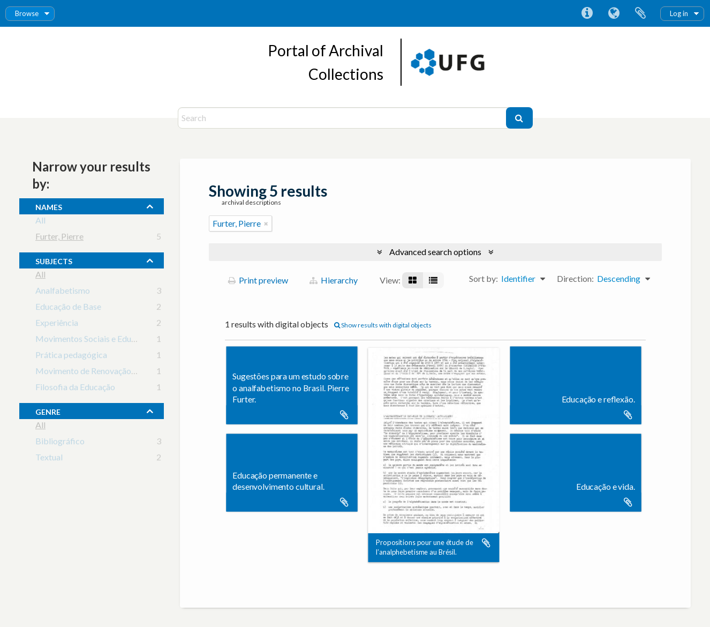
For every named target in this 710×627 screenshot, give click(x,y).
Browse (27, 13)
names (48, 205)
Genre (48, 410)
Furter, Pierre (59, 238)
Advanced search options (435, 252)
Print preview (258, 280)
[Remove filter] (266, 223)
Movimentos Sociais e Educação (94, 340)
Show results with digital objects (383, 325)
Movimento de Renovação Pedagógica (106, 373)
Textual (49, 459)
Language (613, 13)
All (40, 222)
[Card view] (412, 280)
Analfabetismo (62, 292)
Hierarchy (333, 280)
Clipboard (640, 13)
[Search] (343, 118)
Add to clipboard (344, 414)
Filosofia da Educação (75, 389)
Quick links (586, 13)
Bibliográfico (60, 443)
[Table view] (433, 280)
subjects (53, 259)
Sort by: (483, 278)
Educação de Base (68, 308)
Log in (679, 13)
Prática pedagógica (71, 357)
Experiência (56, 324)
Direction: (575, 278)
